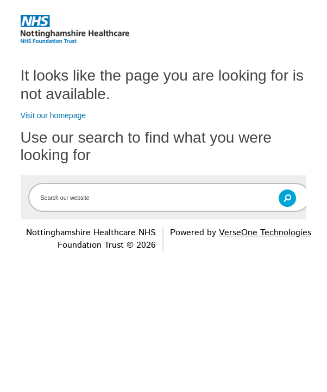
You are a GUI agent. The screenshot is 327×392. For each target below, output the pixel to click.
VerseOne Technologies (265, 232)
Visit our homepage (53, 115)
